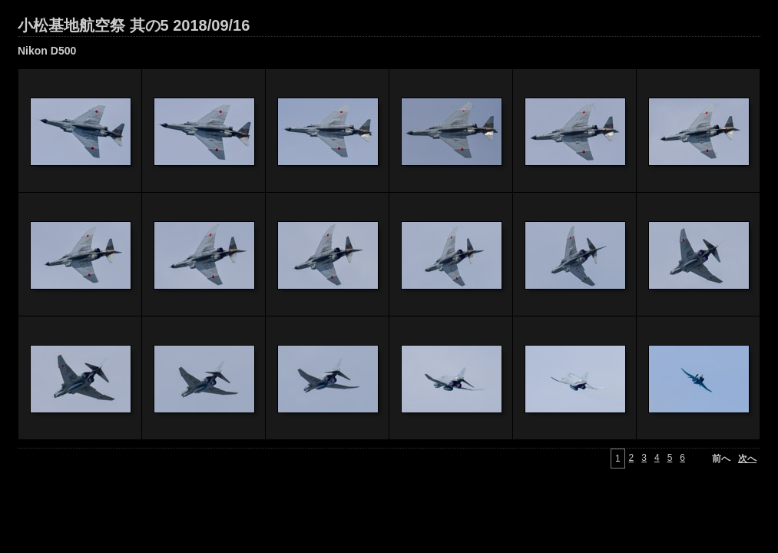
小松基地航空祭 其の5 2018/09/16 (134, 25)
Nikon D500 (47, 51)
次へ (747, 458)
